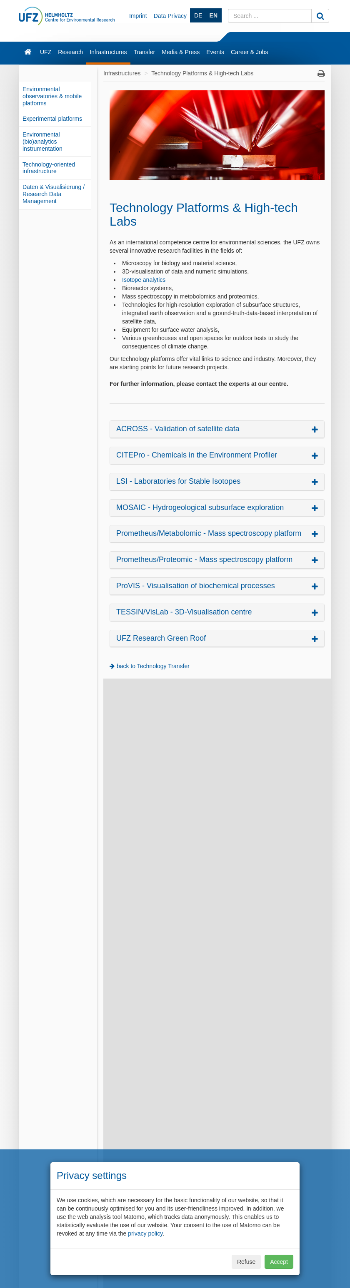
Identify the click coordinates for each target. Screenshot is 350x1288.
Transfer (144, 52)
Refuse (246, 1261)
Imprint (138, 15)
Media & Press (181, 52)
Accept (279, 1261)
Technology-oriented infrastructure (48, 168)
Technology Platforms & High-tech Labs (202, 73)
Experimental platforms (52, 118)
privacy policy (145, 1233)
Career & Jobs (249, 52)
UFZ (45, 52)
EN (214, 15)
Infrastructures (108, 52)
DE (198, 15)
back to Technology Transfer (153, 666)
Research (70, 52)
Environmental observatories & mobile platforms (52, 96)
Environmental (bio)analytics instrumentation (42, 141)
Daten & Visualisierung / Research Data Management (53, 194)
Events (215, 52)
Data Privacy (170, 15)
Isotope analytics (143, 279)
